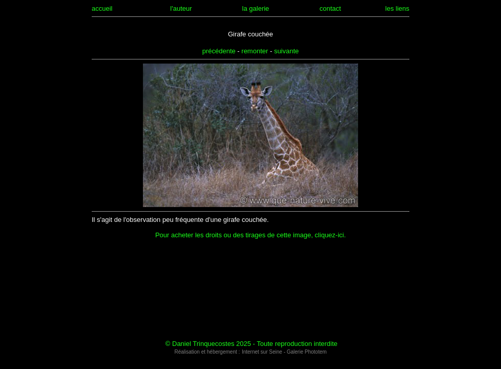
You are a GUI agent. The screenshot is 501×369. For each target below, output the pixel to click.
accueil (102, 8)
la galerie (255, 8)
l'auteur (181, 8)
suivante (286, 51)
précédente (219, 51)
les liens (397, 8)
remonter (254, 51)
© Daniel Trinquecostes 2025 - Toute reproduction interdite (251, 343)
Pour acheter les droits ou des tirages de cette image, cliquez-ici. (250, 235)
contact (330, 8)
